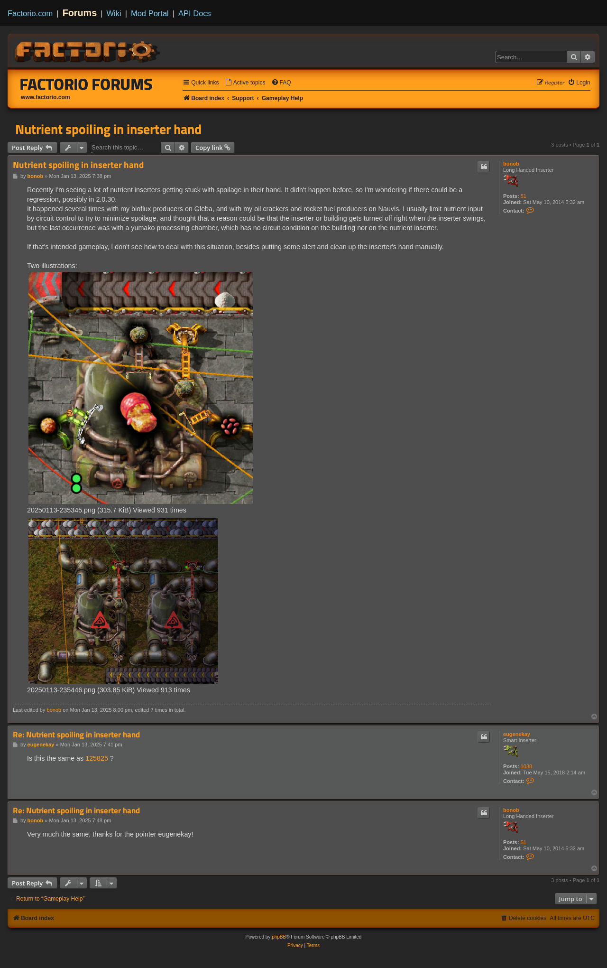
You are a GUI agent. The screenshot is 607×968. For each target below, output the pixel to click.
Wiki (114, 13)
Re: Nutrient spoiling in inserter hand (76, 735)
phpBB (279, 937)
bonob (511, 164)
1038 (526, 766)
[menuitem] (245, 82)
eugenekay (516, 734)
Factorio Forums (86, 84)
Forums (80, 13)
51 (523, 196)
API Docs (194, 13)
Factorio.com (30, 13)
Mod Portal (150, 13)
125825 (96, 758)
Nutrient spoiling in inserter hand (108, 129)
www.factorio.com (45, 97)
